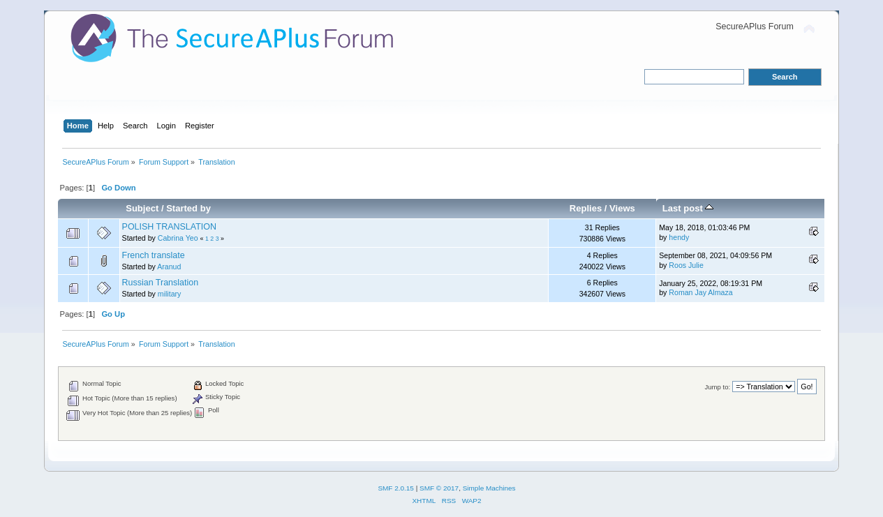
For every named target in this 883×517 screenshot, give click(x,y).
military (169, 294)
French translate (153, 255)
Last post (688, 208)
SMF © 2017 (439, 488)
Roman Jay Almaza (700, 292)
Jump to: (718, 387)
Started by (188, 208)
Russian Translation (160, 282)
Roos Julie (686, 265)
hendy (679, 237)
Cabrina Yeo (178, 238)
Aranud (169, 266)
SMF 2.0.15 (396, 488)
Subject (142, 208)
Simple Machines (489, 488)
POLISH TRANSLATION (169, 227)
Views (622, 208)
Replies (586, 208)
